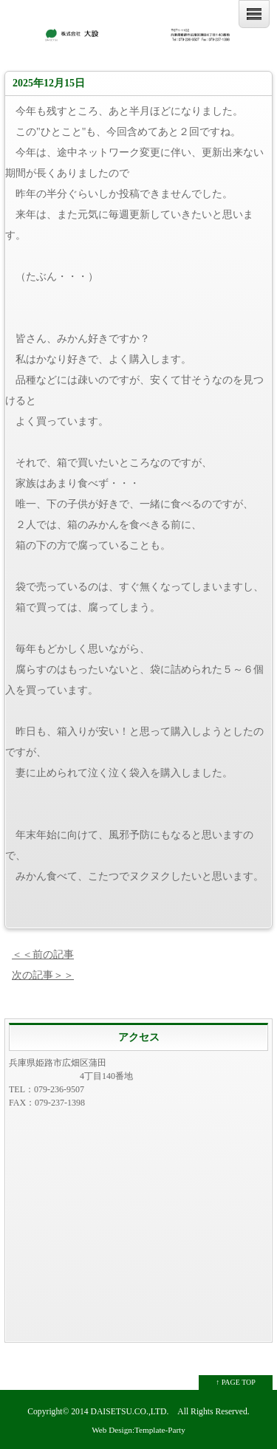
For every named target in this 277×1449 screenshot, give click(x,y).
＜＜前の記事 (43, 954)
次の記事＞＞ (43, 975)
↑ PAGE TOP (236, 1382)
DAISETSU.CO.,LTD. (130, 1412)
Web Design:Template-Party (138, 1429)
